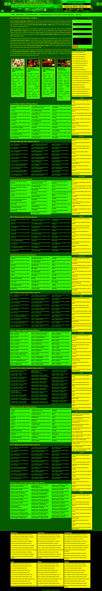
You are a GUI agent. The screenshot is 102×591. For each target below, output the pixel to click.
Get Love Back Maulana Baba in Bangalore (19, 188)
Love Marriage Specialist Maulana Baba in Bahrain (81, 223)
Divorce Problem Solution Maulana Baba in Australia (49, 547)
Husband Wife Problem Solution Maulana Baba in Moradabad (39, 389)
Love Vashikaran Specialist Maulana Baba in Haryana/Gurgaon (40, 309)
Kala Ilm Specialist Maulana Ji (78, 56)
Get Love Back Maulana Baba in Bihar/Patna (39, 192)
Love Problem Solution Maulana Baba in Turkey (81, 101)
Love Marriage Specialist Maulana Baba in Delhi (19, 148)
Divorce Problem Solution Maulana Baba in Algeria (81, 514)
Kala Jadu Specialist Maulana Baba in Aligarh (61, 271)
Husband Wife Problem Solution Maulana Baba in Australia (50, 549)
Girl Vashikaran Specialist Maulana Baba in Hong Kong (81, 289)
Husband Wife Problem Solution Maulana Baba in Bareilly (39, 392)
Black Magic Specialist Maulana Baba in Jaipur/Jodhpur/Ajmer (20, 240)
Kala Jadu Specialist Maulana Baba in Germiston (75, 543)
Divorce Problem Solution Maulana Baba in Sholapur (60, 353)
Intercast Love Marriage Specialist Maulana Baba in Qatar (81, 330)
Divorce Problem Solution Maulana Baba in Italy (21, 576)
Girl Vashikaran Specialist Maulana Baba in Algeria (81, 524)
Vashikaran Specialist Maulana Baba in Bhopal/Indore (41, 416)
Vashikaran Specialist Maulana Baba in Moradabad (41, 426)
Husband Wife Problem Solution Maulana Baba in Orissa (60, 381)
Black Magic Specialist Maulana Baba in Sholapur (61, 240)
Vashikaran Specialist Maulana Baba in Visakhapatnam (41, 433)
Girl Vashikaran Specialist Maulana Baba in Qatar (81, 326)
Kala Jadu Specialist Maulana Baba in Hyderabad (20, 281)
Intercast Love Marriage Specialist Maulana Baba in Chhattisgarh (40, 513)
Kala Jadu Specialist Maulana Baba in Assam (61, 264)
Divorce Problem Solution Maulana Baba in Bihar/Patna (40, 343)
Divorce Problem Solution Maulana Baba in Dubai (48, 576)
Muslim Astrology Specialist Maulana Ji (80, 93)
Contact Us (78, 14)
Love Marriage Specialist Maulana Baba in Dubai (48, 565)
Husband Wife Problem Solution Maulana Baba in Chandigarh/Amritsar (20, 399)
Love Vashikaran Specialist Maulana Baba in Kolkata (20, 309)
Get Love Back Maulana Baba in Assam (60, 189)
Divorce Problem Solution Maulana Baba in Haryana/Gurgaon (40, 346)
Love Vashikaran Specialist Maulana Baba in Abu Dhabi (82, 196)
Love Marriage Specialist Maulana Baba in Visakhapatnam (39, 168)
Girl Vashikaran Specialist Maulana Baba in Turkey (81, 130)
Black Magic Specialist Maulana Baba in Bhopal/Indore (40, 227)
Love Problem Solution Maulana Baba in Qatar (81, 299)
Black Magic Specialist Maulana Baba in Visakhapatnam (40, 243)
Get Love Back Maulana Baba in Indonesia (81, 342)
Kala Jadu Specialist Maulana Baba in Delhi (20, 261)
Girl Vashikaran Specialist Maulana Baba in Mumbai (19, 448)
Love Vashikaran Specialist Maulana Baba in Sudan (82, 391)
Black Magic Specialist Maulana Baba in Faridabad (61, 220)
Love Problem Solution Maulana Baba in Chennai (20, 117)
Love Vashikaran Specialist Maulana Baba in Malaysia (22, 545)
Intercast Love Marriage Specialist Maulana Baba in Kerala (19, 502)
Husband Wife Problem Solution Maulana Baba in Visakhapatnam (39, 395)
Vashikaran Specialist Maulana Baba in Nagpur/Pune (20, 440)
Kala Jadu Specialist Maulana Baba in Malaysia (21, 543)
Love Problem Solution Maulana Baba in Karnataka (61, 137)
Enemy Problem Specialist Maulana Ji (80, 91)
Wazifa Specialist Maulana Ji (78, 84)
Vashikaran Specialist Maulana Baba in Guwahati (61, 426)
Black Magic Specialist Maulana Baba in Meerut (61, 223)
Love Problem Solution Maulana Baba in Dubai (48, 563)
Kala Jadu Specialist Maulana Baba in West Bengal (61, 281)
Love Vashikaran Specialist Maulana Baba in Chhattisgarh (40, 322)
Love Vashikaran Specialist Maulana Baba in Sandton (82, 472)
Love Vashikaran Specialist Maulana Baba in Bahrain (82, 235)
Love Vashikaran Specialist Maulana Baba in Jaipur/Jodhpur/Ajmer (20, 315)
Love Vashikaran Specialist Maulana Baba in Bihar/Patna (40, 305)
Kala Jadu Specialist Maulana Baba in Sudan (82, 388)
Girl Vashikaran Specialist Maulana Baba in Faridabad (60, 448)
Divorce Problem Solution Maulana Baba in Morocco (81, 159)
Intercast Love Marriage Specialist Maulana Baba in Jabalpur (60, 512)
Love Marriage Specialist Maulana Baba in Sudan (81, 379)
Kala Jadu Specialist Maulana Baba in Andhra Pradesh (40, 288)
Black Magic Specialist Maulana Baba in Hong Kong (81, 268)
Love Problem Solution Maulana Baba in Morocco (81, 140)
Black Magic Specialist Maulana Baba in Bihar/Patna (40, 230)
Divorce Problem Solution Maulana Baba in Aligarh (60, 346)
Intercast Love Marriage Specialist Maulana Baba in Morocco (81, 173)
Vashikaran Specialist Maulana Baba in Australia (48, 552)
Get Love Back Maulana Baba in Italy (19, 568)
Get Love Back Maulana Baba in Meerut (60, 185)
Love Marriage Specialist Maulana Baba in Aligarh (60, 158)
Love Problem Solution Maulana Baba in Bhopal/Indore (40, 113)
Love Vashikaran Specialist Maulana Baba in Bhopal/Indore (40, 302)
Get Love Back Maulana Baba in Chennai (19, 191)
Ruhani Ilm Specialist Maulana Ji (79, 54)
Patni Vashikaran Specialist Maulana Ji (80, 78)
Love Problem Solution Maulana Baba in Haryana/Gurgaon (40, 120)
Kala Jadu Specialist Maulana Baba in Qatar (81, 311)
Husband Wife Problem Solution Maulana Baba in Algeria (81, 517)
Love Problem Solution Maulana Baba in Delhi (20, 110)
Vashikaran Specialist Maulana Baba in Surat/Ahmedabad (41, 413)
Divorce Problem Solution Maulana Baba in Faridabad (60, 333)
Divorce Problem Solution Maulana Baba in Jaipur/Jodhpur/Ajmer (19, 353)
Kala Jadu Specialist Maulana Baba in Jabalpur (61, 284)
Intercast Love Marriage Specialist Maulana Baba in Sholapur (60, 505)
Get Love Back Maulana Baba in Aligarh (60, 194)
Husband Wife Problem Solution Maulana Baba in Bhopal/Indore (39, 379)
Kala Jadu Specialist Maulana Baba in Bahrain (80, 232)
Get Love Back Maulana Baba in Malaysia (20, 539)
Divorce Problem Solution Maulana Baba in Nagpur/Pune (19, 363)
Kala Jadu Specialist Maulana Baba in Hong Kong (81, 272)
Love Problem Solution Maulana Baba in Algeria (81, 495)
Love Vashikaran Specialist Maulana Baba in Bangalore (20, 302)
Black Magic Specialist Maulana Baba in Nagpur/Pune (20, 250)
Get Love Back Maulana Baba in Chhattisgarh (39, 209)
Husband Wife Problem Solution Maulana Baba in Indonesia (81, 359)
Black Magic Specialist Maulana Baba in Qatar (81, 308)
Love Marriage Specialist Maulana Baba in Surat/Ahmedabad (39, 148)
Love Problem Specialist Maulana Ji (80, 63)
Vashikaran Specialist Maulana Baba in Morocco (80, 166)
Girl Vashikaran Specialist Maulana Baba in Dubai (48, 583)
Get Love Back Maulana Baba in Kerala (21, 197)
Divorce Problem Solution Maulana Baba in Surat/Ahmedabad (40, 336)
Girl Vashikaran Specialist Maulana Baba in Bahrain (81, 249)
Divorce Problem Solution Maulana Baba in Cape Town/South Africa (81, 435)
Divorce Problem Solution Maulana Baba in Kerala (19, 350)
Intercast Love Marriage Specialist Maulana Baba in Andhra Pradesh (40, 517)
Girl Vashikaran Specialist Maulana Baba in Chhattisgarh (40, 474)
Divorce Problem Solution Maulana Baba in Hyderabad (19, 356)
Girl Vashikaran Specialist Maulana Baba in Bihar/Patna (40, 458)
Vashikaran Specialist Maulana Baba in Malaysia (21, 552)
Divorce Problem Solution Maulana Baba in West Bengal (60, 356)
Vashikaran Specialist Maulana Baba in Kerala (20, 426)
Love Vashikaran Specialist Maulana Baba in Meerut (61, 299)
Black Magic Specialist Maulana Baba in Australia (48, 541)
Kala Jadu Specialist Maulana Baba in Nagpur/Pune (20, 288)
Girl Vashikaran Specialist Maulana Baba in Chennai (19, 458)
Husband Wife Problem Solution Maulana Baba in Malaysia (24, 549)
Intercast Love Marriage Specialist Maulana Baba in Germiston (75, 558)
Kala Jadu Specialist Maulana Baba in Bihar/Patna (40, 268)
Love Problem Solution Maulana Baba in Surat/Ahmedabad (40, 110)
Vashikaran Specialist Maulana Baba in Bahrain (80, 246)
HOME (13, 14)
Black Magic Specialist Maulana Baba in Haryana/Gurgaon (40, 233)
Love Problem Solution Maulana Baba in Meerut (61, 110)
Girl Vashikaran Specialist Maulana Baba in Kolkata (19, 461)
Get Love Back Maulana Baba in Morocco (81, 146)
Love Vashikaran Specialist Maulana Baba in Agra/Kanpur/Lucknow (40, 295)
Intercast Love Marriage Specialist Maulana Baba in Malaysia (22, 557)
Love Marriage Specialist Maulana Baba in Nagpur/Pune (19, 174)
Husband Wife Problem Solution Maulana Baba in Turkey (81, 123)
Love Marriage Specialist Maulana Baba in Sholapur (60, 164)
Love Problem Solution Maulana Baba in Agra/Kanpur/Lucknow (40, 107)
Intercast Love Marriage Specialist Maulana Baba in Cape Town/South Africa (81, 449)
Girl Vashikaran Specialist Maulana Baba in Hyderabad (19, 471)
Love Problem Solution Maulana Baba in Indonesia (81, 336)
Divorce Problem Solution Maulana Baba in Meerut (60, 336)
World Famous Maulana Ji (78, 67)
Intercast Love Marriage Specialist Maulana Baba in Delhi (19, 489)
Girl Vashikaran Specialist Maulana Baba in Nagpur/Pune (19, 478)
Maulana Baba (20, 14)
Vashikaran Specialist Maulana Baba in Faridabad (61, 410)
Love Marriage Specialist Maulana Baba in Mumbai (19, 144)
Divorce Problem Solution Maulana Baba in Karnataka (60, 363)
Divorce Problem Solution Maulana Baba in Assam (60, 340)
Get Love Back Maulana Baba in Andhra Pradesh (39, 212)
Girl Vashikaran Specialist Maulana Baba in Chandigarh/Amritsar (19, 474)
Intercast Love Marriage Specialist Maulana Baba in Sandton (81, 489)
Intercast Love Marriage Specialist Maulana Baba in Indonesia (81, 370)
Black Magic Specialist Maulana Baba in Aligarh (61, 233)
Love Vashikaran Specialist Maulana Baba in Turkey (82, 116)
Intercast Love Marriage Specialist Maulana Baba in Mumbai (19, 485)
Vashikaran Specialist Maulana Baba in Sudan (80, 401)
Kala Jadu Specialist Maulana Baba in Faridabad (61, 258)
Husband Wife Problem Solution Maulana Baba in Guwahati (60, 388)
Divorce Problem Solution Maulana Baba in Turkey (81, 119)
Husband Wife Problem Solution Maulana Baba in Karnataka (60, 401)
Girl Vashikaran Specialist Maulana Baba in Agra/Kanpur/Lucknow (40, 448)
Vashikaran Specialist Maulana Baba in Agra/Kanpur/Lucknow (41, 410)
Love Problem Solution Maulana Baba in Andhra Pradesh (40, 137)
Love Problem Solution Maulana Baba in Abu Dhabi (82, 179)
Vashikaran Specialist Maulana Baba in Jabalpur (61, 436)
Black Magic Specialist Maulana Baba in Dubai (48, 570)
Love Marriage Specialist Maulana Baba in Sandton (81, 459)
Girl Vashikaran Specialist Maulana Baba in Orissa (60, 458)
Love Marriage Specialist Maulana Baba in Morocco (81, 143)
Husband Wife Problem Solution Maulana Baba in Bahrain (81, 242)
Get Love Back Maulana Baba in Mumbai (19, 182)
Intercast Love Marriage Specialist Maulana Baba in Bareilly (40, 507)
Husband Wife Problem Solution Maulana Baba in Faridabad (60, 371)
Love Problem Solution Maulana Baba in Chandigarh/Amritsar (20, 133)
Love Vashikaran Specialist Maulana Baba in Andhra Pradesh (40, 325)
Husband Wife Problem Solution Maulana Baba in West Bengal (60, 394)
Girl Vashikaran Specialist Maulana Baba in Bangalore (19, 454)
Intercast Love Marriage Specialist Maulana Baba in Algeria (81, 528)
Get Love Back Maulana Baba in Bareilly (39, 202)
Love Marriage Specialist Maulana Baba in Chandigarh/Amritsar (19, 171)
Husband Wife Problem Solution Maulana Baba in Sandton (81, 479)
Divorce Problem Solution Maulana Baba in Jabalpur (60, 360)
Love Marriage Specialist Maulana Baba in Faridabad (60, 144)
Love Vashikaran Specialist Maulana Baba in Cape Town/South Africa (82, 432)
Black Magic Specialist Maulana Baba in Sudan (81, 385)
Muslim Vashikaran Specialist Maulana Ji (81, 95)
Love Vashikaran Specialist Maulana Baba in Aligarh (61, 309)
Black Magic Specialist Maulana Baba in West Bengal (61, 243)
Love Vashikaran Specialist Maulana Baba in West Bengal (61, 319)
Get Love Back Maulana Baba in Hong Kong (81, 265)
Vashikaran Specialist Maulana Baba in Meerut (61, 413)
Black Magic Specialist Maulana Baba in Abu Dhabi (82, 189)
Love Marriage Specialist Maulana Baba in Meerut (60, 148)
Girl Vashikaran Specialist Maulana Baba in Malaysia (22, 554)
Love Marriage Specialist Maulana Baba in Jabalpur (60, 171)
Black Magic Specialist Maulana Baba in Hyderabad (20, 243)
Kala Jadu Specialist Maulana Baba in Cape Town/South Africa (81, 428)
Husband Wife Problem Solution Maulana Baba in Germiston (75, 550)
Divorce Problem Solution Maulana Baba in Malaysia (22, 547)
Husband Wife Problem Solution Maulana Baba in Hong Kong (81, 282)
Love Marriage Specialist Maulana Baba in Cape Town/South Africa (81, 418)
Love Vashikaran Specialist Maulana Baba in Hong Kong (82, 275)
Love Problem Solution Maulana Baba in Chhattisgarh (40, 133)
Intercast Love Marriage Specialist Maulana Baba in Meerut (60, 489)
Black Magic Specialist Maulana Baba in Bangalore (20, 227)
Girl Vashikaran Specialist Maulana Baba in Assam (60, 454)
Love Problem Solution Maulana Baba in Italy (21, 563)
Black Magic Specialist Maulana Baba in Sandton (81, 465)
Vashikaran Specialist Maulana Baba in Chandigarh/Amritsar (20, 436)
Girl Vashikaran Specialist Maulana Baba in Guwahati (60, 464)
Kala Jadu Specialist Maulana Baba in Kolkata (20, 271)
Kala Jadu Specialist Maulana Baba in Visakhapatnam (40, 281)
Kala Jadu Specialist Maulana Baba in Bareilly (40, 278)
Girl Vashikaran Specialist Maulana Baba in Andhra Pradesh (40, 478)
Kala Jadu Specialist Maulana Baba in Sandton (80, 468)
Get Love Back (57, 14)
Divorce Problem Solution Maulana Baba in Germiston (76, 547)
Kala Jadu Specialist (68, 14)
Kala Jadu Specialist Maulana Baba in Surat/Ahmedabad (40, 261)
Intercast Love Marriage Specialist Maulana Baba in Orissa (60, 495)
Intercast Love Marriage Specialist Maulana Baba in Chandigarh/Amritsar (20, 513)
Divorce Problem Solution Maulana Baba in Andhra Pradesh (40, 363)
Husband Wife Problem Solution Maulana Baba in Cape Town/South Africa (81, 439)
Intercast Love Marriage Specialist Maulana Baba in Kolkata (19, 499)
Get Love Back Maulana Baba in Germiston (73, 539)
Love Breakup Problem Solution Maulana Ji (81, 80)
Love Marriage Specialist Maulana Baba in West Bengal (60, 168)
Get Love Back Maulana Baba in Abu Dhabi (81, 185)
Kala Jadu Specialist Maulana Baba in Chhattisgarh (40, 284)
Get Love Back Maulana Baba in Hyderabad (19, 203)
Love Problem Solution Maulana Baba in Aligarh (61, 120)
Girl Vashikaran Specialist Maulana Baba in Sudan (81, 405)
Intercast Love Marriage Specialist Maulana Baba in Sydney (75, 586)
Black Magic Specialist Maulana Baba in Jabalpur (61, 247)
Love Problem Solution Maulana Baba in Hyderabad (20, 130)
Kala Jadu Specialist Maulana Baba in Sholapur (61, 278)
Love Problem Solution (31, 14)
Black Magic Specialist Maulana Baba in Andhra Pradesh (40, 250)
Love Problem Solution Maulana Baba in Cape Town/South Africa (81, 414)
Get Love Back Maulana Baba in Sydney (73, 568)
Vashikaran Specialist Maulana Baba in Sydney (74, 581)
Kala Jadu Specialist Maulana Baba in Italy (20, 572)
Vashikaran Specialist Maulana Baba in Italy (20, 581)
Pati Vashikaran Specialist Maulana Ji (80, 76)
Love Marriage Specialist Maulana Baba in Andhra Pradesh (39, 174)
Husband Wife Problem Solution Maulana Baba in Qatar (81, 321)
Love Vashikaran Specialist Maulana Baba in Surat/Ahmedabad (40, 299)
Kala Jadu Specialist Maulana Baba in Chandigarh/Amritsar (20, 284)
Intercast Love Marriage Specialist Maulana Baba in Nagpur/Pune (19, 517)
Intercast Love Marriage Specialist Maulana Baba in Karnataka (60, 515)
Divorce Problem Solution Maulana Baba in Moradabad (40, 350)
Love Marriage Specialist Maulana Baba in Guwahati (60, 161)
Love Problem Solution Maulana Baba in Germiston (75, 534)
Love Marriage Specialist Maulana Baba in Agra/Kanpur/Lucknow (39, 144)
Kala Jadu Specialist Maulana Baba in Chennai (20, 268)
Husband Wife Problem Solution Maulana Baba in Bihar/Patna (39, 382)
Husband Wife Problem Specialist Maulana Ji (82, 71)
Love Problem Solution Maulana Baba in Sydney (75, 563)
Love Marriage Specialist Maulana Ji (80, 60)
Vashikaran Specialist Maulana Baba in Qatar (82, 323)
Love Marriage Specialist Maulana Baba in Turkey (81, 105)
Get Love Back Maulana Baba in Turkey (80, 107)
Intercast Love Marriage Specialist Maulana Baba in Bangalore (19, 492)
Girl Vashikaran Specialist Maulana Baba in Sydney (75, 583)
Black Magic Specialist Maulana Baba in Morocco (81, 149)
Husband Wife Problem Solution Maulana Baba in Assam (60, 378)
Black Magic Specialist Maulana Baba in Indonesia (81, 345)
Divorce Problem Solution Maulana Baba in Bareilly (40, 353)
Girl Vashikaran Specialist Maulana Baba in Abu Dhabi (81, 209)
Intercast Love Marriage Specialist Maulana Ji (82, 73)
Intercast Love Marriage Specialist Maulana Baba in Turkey (81, 133)
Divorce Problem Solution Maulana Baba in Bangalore (19, 340)
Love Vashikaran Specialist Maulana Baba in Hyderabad (20, 319)
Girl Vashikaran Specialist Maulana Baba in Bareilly (40, 468)
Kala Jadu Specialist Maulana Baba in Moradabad (40, 274)
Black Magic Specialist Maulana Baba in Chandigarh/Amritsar (20, 247)
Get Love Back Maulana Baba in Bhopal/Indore (39, 189)
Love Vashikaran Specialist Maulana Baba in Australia (49, 545)
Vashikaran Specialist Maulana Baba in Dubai (47, 581)
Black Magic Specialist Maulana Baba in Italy (20, 570)
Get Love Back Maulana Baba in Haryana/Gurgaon (39, 195)
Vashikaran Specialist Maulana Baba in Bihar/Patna (41, 420)
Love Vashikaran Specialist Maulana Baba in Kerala (20, 312)
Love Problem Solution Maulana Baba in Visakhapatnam (40, 130)
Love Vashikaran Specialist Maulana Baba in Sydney (75, 574)
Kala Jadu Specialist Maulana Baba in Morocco (80, 152)
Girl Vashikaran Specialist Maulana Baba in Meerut (60, 451)
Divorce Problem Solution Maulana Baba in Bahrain (81, 239)
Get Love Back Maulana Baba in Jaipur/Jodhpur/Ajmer (19, 200)
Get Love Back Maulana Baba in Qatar (80, 305)
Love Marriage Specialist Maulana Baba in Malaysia (22, 536)
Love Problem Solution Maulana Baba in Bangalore (20, 113)
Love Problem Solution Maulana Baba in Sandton (81, 456)
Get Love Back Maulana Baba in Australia (47, 539)
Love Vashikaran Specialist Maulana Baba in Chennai (20, 305)
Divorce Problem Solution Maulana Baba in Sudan (81, 394)
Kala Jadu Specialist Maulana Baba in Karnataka (61, 288)
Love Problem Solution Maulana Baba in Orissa (61, 117)
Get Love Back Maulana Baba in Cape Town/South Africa (80, 421)
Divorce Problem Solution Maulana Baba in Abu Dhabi (81, 199)
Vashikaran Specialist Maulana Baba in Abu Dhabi (81, 206)
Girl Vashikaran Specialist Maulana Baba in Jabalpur (60, 474)
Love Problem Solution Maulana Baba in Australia (48, 534)
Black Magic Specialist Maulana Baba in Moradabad (40, 237)
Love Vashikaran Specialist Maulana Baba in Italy (21, 574)
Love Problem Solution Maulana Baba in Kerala (20, 123)
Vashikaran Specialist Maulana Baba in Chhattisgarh (41, 436)
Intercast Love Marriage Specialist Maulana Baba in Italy (23, 585)
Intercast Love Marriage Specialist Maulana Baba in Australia (49, 557)
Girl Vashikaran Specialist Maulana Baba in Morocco (81, 170)
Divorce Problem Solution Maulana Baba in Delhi (19, 336)
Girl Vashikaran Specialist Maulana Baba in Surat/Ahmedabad (40, 451)
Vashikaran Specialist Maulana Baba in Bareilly (41, 430)
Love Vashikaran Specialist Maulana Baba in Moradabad (40, 312)
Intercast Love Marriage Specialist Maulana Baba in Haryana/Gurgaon (40, 500)
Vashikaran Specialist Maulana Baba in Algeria (80, 521)
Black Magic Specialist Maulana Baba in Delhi (20, 223)
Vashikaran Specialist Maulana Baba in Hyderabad (20, 433)
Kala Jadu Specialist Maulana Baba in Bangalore (20, 264)
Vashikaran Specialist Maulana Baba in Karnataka (61, 440)
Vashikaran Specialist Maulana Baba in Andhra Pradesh (41, 440)
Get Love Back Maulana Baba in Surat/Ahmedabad (39, 185)
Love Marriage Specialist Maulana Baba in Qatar (81, 302)
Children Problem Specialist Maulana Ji (80, 82)
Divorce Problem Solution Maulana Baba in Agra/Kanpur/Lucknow (40, 333)
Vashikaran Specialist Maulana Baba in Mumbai (20, 410)
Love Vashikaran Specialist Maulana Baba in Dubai (49, 574)
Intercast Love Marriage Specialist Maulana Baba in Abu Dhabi (81, 213)
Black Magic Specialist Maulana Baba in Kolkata (20, 233)
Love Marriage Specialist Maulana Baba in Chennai (19, 154)
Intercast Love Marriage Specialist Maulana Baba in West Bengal (60, 509)
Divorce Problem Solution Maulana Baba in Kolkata (19, 346)
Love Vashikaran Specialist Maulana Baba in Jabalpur (61, 322)
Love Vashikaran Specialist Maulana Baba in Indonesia (82, 352)
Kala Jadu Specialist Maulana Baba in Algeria (82, 507)
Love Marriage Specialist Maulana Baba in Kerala (19, 161)
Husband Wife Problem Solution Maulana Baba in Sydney (77, 578)
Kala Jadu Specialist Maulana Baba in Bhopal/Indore (40, 264)
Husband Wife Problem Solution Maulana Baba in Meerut (60, 374)
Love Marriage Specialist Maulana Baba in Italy (21, 565)
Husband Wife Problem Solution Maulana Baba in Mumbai (19, 371)
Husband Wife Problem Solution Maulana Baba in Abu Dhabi (81, 202)
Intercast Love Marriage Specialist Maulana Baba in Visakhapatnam (40, 510)
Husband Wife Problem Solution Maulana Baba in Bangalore (19, 378)
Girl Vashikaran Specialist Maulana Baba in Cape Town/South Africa (81, 446)
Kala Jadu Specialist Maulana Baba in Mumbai (20, 258)
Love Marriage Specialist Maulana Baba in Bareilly (39, 164)
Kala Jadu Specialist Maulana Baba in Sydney (74, 572)
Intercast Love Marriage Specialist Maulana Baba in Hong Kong (81, 293)
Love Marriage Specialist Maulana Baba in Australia (49, 536)
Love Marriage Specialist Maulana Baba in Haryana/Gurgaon (39, 158)
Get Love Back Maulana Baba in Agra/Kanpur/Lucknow (39, 182)
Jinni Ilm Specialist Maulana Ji (78, 58)
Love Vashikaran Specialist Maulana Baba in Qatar (82, 314)
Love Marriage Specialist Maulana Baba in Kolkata (19, 158)
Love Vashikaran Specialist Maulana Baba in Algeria (82, 510)
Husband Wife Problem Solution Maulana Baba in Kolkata (19, 384)
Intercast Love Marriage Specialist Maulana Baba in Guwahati (60, 502)
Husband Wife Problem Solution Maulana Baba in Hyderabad (19, 395)
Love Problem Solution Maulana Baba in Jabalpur (61, 133)
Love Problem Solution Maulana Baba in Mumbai (20, 107)
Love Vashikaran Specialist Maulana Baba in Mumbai (20, 295)
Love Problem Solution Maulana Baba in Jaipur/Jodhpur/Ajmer (20, 127)
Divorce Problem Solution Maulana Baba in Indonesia (81, 356)
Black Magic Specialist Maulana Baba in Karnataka (61, 250)
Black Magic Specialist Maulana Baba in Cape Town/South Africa (81, 425)
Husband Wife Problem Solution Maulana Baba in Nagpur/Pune (19, 402)
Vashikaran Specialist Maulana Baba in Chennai (20, 420)
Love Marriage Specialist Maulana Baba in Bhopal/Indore (39, 151)
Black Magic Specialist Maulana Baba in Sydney (74, 570)
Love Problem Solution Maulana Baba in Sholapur (61, 127)
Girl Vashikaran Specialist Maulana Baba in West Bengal (60, 471)
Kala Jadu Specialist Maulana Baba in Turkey (82, 113)
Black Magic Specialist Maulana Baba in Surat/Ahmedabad (40, 223)
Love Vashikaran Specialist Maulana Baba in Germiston (76, 545)
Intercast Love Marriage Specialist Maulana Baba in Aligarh (60, 499)
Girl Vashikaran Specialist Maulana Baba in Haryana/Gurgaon (40, 461)
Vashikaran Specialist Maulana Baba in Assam (61, 416)
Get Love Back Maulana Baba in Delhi (20, 185)
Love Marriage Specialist (45, 14)
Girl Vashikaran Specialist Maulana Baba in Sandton (81, 486)
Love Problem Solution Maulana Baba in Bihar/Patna (40, 117)
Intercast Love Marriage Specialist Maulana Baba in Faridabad (60, 485)
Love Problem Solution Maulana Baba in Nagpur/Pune (20, 137)
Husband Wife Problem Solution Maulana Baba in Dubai (50, 578)
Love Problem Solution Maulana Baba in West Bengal (61, 130)
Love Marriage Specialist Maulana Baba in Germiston (76, 536)
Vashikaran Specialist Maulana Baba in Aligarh (61, 423)
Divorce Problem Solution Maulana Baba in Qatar (81, 317)
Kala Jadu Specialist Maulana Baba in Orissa (61, 268)
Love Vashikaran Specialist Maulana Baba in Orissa (61, 305)
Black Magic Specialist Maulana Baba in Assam (61, 227)
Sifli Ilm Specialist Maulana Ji (78, 52)
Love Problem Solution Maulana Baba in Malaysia (22, 534)
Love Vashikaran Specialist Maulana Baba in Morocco (82, 156)
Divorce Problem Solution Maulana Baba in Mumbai (19, 333)
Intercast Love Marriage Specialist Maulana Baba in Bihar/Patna (40, 497)
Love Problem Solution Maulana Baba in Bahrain (81, 219)
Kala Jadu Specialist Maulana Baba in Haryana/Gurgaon (40, 271)
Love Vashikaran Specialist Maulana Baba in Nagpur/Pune (20, 325)
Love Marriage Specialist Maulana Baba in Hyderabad (19, 168)
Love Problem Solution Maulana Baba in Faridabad (61, 107)
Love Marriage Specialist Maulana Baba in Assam (60, 151)
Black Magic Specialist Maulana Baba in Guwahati (61, 237)
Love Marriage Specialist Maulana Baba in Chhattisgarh (39, 171)
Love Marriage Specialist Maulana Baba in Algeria (81, 499)
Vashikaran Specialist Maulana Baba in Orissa (61, 420)
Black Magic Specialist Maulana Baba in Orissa (61, 230)
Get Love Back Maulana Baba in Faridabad (60, 182)
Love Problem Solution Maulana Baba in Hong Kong (81, 259)
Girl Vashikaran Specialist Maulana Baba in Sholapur (60, 468)
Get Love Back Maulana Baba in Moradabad (39, 199)
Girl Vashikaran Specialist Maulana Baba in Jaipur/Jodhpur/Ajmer (19, 468)
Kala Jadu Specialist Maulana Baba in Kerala (20, 274)
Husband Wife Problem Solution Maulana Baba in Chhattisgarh (39, 399)
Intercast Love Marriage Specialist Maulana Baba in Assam (60, 492)
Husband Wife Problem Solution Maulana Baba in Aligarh (60, 384)
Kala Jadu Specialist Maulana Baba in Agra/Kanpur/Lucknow (40, 258)
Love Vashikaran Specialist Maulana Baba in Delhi (20, 299)
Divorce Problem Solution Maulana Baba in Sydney (75, 576)
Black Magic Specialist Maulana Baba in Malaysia (21, 541)
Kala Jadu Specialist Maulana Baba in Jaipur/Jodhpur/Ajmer (20, 278)
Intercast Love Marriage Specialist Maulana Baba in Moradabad (40, 503)
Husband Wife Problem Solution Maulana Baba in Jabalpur (60, 398)
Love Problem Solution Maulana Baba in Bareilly (40, 127)
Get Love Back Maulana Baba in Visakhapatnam (39, 205)
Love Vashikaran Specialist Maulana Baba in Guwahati (61, 312)
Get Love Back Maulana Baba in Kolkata (19, 194)
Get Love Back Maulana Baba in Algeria (80, 501)
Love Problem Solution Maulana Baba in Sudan (81, 376)
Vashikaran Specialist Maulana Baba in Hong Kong (82, 286)
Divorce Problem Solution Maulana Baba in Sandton (81, 475)
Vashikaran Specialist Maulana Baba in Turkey (80, 126)
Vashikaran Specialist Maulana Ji (79, 69)
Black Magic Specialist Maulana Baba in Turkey (81, 110)
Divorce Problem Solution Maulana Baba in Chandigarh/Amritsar (19, 360)
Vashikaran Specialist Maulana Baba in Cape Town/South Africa (82, 442)
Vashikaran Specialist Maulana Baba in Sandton (80, 482)
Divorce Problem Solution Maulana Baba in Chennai (19, 343)
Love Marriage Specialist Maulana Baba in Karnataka (60, 174)
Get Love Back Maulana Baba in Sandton (81, 462)
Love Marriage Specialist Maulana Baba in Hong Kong (81, 263)
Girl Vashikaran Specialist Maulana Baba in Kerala (19, 464)
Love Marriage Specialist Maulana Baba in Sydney (75, 565)
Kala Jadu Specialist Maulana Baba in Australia (48, 543)
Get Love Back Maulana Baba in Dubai (46, 568)
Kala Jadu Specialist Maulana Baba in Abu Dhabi (81, 192)
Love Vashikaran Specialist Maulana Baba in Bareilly (40, 315)
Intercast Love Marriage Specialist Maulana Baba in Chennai (19, 495)
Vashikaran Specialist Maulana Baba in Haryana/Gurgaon (41, 423)
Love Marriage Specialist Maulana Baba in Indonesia (81, 340)
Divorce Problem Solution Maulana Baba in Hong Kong (81, 279)
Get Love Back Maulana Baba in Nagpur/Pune (19, 210)
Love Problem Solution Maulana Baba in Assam (61, 113)
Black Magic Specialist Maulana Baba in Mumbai (20, 220)
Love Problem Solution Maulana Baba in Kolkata (20, 120)
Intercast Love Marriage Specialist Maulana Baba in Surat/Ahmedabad (40, 490)
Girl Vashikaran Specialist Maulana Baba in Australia (49, 554)
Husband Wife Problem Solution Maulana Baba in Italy (23, 578)
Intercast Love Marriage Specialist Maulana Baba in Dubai (50, 585)
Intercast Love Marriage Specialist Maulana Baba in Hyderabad (19, 510)
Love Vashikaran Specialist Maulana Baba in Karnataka (61, 325)
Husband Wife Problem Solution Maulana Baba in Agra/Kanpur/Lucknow (39, 371)
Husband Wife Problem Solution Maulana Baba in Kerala (19, 388)
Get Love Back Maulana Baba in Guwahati (60, 198)
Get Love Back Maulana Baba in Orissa (61, 191)
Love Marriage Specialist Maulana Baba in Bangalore (19, 151)
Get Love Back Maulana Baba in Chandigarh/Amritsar (19, 206)
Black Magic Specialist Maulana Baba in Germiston (75, 541)
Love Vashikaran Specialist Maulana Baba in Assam (61, 302)
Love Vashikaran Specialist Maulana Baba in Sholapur (61, 315)
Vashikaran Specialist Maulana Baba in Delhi (20, 413)
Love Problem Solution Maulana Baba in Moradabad (40, 123)
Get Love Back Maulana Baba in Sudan (80, 382)
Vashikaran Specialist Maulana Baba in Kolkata (20, 423)
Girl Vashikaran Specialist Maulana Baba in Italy (21, 583)
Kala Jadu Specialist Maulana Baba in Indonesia (80, 349)
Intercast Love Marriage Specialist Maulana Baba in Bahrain (81, 253)
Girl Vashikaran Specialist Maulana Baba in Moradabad (40, 464)
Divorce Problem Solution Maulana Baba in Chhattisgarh (40, 360)
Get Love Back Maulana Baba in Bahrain (81, 225)
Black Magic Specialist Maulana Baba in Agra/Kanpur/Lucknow (40, 220)
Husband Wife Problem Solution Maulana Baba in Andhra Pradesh (39, 402)
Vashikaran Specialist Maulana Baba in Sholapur (61, 430)
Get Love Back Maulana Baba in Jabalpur (60, 208)
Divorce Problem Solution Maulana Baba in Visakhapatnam (40, 356)
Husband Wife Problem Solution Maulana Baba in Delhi (19, 374)
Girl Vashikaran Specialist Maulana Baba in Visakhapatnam (40, 471)
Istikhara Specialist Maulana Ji (78, 87)
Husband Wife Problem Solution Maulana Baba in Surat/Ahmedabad (40, 375)
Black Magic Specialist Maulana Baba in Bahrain (81, 228)
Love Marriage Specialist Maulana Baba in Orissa (60, 154)
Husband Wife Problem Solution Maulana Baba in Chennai (19, 381)
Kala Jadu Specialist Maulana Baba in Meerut (61, 261)
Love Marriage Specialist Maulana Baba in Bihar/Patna (39, 154)
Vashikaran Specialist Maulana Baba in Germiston (75, 553)
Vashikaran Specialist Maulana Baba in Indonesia (80, 363)
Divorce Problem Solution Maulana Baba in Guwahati (60, 350)
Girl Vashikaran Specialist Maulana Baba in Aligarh (60, 461)
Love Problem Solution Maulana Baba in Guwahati (61, 123)
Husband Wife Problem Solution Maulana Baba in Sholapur (60, 391)
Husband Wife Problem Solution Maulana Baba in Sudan (81, 398)
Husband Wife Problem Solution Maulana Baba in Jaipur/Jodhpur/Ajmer (19, 391)
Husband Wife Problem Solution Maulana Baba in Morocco (81, 163)
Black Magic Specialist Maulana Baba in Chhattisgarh (40, 247)
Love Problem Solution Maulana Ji (79, 65)
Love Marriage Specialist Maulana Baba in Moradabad (39, 161)
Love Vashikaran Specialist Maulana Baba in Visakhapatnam (40, 319)
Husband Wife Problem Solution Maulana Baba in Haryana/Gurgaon (40, 385)
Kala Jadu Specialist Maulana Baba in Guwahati (61, 274)
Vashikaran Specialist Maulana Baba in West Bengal (61, 433)
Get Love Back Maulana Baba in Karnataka (60, 211)
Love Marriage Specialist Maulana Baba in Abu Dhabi (81, 183)
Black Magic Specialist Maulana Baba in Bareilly (40, 240)
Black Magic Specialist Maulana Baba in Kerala (20, 237)
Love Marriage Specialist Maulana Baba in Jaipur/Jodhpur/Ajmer (19, 164)
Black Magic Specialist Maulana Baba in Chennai (20, 230)
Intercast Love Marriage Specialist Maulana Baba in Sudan (81, 408)
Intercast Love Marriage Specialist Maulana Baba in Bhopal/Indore (40, 493)
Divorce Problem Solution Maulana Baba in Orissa (60, 343)
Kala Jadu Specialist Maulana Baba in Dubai (47, 572)
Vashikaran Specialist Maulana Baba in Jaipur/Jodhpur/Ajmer (20, 430)
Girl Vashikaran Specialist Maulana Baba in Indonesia (81, 366)
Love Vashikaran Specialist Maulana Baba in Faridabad (61, 295)
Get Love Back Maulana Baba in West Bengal (61, 204)
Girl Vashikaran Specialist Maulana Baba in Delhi (19, 451)
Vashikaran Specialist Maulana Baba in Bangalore (20, 416)
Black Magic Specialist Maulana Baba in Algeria (81, 505)
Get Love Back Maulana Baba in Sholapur (60, 201)
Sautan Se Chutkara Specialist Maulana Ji (81, 89)
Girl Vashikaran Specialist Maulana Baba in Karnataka (60, 478)
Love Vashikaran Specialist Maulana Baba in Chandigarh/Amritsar (20, 322)
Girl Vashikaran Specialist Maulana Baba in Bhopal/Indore (40, 454)
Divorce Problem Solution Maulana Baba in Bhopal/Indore (40, 340)
